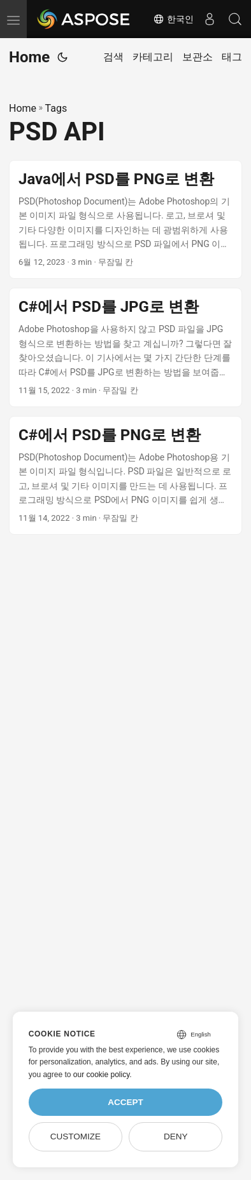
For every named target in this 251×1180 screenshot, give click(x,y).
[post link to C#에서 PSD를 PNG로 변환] (125, 476)
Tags (56, 108)
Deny (176, 1136)
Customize (75, 1136)
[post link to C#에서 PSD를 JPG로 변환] (125, 347)
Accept (125, 1102)
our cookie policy (101, 1074)
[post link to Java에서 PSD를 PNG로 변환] (125, 220)
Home (29, 57)
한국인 (173, 19)
